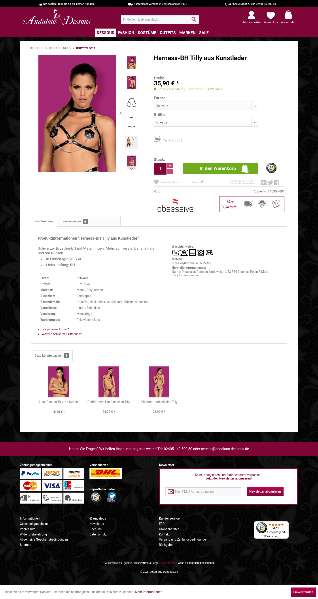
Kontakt (164, 534)
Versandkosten (168, 562)
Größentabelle (164, 141)
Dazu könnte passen (51, 355)
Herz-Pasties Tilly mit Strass (58, 402)
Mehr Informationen (148, 592)
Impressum (27, 529)
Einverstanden (303, 592)
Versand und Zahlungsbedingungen (183, 539)
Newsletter (96, 524)
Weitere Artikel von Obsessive (60, 334)
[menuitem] (160, 19)
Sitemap (25, 545)
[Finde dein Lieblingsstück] (160, 19)
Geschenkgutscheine (34, 524)
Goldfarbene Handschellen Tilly (108, 402)
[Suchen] (194, 21)
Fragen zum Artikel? (53, 329)
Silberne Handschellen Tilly (158, 402)
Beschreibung (44, 221)
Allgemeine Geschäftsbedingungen (44, 539)
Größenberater (169, 529)
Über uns (95, 529)
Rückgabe (165, 545)
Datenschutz (98, 534)
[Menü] (286, 524)
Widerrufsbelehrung (33, 534)
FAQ (162, 524)
